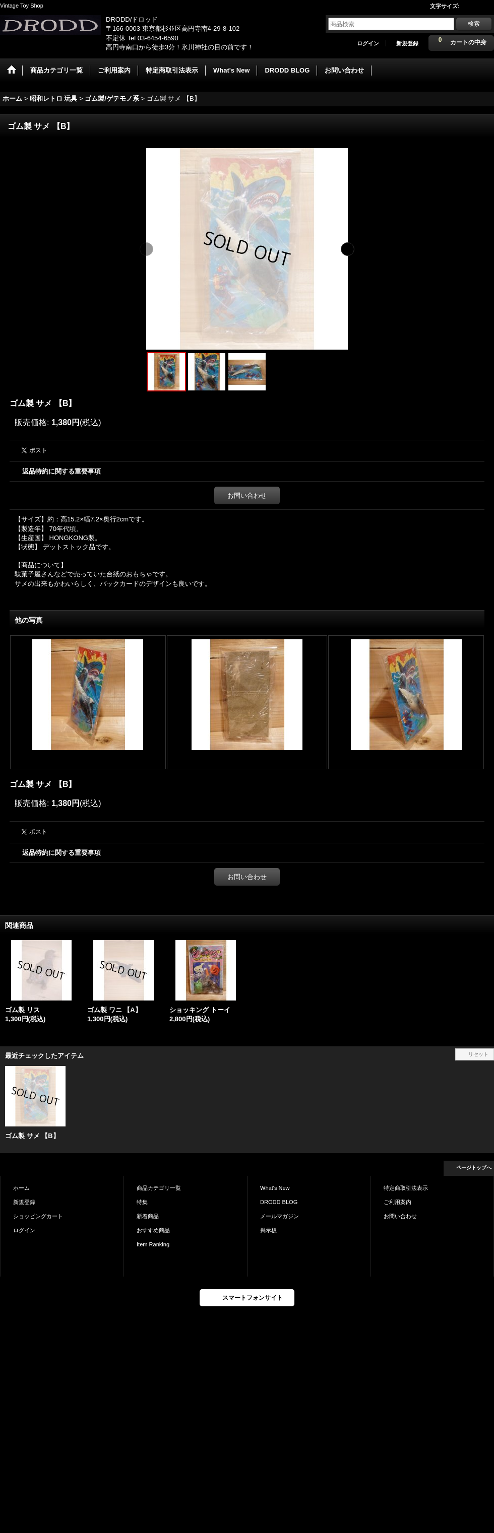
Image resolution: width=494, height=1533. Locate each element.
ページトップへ (473, 1167)
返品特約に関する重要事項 (61, 471)
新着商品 (148, 1216)
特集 (142, 1202)
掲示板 (268, 1230)
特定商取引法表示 (406, 1188)
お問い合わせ (247, 495)
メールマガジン (279, 1216)
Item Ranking (153, 1244)
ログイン (368, 43)
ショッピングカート (38, 1216)
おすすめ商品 (153, 1230)
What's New (275, 1188)
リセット (478, 1054)
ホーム (21, 1188)
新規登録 (407, 43)
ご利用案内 (397, 1202)
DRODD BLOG (278, 1202)
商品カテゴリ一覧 (159, 1188)
